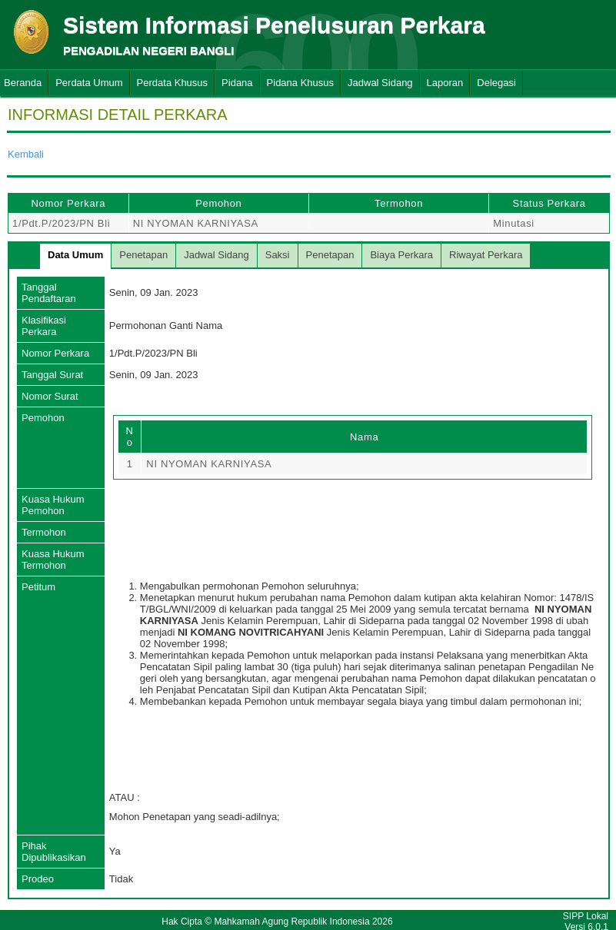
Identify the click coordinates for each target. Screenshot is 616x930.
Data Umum (75, 255)
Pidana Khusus (300, 82)
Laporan (445, 82)
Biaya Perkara (401, 255)
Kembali (26, 154)
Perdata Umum (88, 82)
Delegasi (496, 82)
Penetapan (143, 255)
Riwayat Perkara (485, 255)
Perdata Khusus (172, 82)
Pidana (236, 82)
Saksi (277, 255)
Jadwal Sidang (380, 82)
